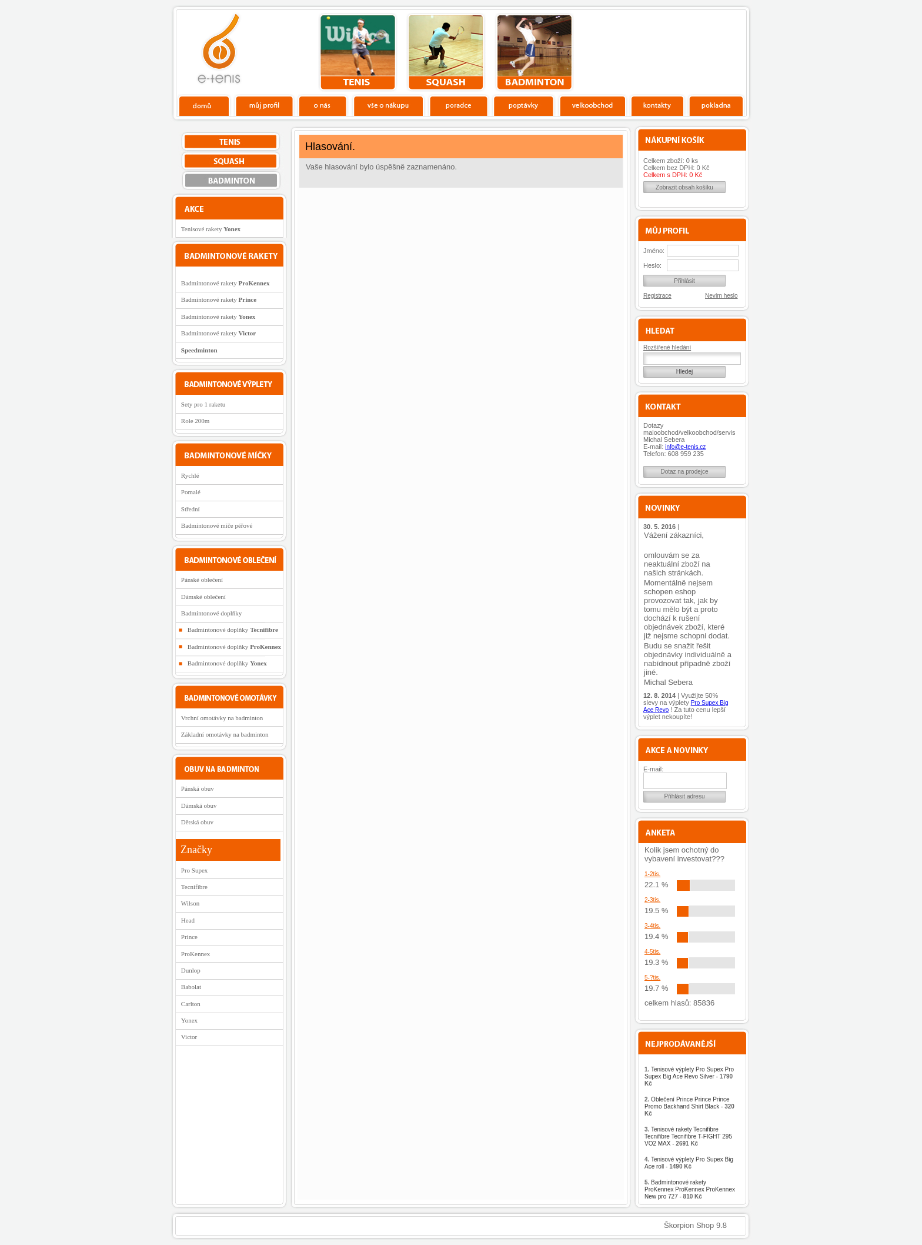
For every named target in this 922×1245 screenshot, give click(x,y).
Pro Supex (194, 870)
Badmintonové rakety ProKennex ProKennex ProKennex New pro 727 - (689, 1189)
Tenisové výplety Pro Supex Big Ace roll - (688, 1163)
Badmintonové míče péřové (217, 525)
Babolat (191, 986)
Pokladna (716, 105)
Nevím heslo (721, 295)
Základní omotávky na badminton (225, 734)
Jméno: (653, 250)
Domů (204, 105)
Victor (189, 1036)
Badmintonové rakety (225, 283)
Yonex (189, 1020)
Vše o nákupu (388, 105)
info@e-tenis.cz (685, 447)
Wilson (190, 903)
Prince (189, 936)
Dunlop (191, 970)
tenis (357, 52)
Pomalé (191, 491)
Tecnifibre (194, 886)
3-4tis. (652, 926)
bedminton (534, 52)
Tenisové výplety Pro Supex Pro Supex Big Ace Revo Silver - (689, 1076)
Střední (190, 508)
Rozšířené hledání (667, 347)
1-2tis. (652, 874)
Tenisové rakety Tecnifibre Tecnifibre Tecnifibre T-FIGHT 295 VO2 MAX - (688, 1136)
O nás (323, 105)
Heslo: (652, 265)
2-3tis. (652, 900)
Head (188, 920)
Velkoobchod (593, 105)
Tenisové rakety (210, 228)
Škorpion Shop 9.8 (695, 1225)
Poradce (458, 105)
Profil (264, 105)
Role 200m (195, 420)
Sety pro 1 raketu (203, 404)
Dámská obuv (199, 805)
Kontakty (658, 105)
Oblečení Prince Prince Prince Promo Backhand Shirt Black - (689, 1106)
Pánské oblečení (202, 579)
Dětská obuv (197, 821)
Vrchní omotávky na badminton (222, 717)
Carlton (191, 1003)
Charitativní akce (685, 50)
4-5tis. (652, 951)
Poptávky (523, 105)
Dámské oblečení (203, 596)
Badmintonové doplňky (211, 613)
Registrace (657, 295)
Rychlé (190, 475)
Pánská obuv (197, 788)
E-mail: (653, 769)
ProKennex (196, 953)
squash (446, 52)
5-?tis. (652, 977)
